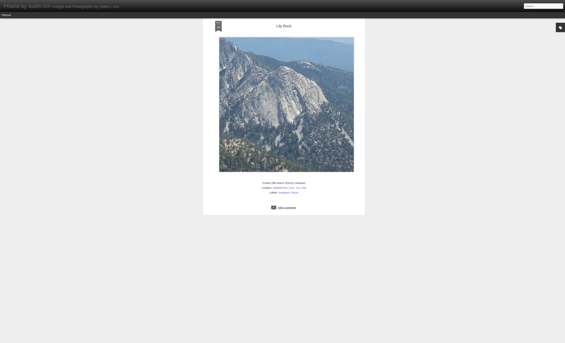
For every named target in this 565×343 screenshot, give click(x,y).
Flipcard (6, 15)
